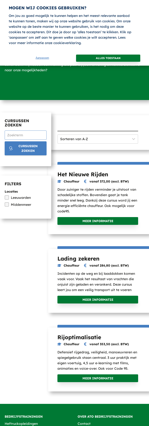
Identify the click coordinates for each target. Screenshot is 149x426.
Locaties (11, 191)
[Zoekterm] (26, 135)
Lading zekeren (78, 258)
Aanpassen (42, 57)
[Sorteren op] (97, 139)
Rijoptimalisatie (79, 337)
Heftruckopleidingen (21, 424)
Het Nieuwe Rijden (82, 174)
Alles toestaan (108, 58)
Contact (84, 424)
